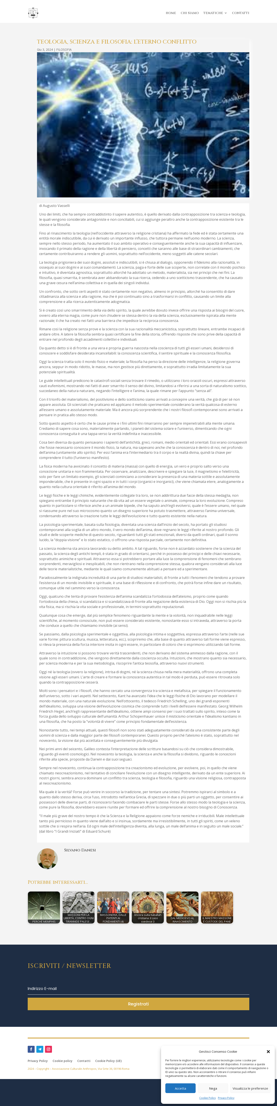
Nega (213, 1088)
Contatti (83, 1061)
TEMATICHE (213, 13)
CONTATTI (240, 13)
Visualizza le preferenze (250, 1088)
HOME (171, 13)
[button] (268, 1051)
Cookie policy (62, 1061)
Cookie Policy (207, 1098)
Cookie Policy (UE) (108, 1061)
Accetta (180, 1088)
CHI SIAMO (190, 13)
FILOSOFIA (64, 49)
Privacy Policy (226, 1098)
